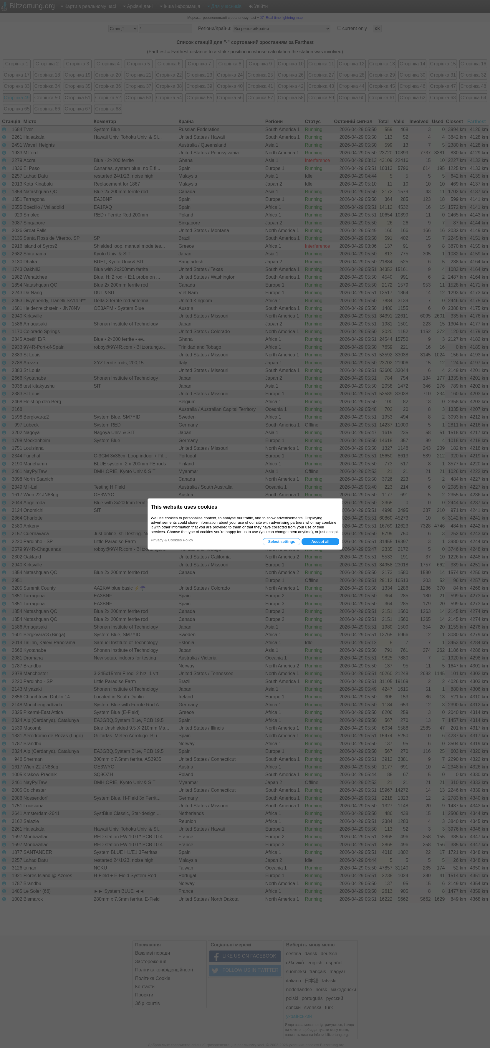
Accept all (320, 541)
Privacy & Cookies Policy (172, 540)
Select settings (281, 541)
